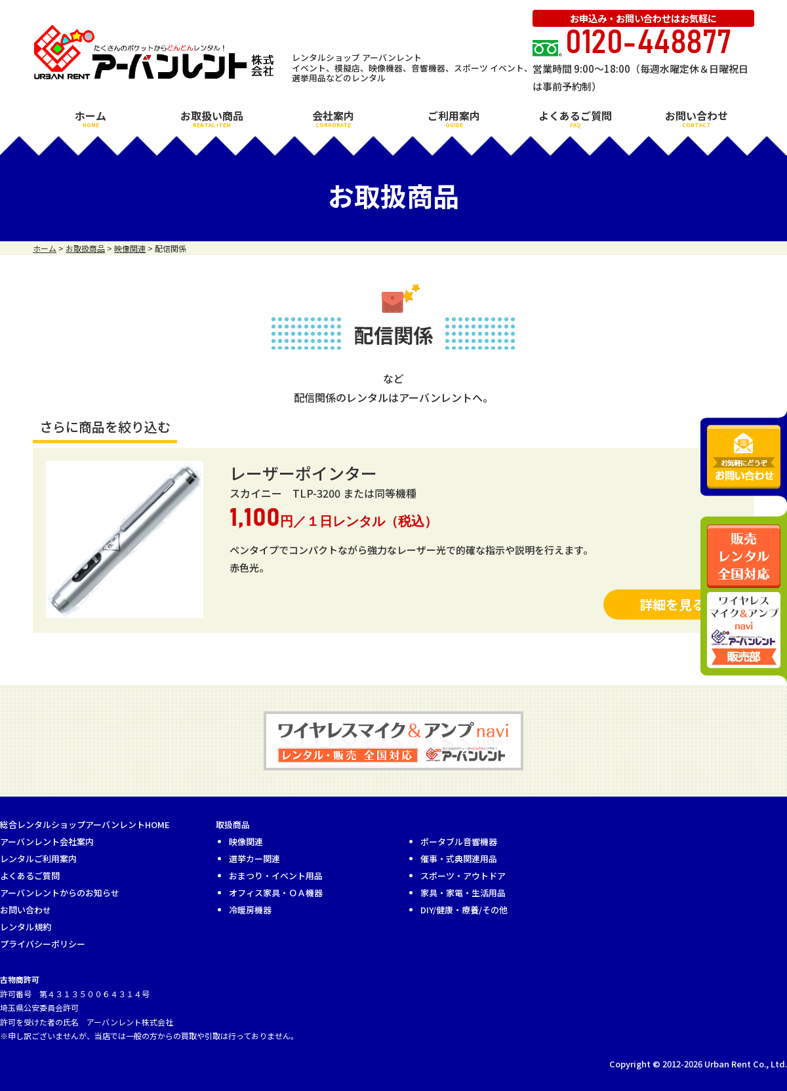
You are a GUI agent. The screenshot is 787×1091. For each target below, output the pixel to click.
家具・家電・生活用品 (463, 892)
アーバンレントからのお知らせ (59, 892)
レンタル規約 (25, 927)
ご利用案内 (454, 118)
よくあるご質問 (575, 118)
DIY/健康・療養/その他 (464, 909)
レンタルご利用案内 (38, 858)
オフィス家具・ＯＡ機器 (276, 892)
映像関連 (246, 841)
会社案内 (333, 118)
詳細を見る (672, 604)
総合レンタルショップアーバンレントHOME (85, 824)
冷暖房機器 (250, 909)
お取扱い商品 (212, 118)
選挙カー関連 (254, 858)
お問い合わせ (696, 118)
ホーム (90, 118)
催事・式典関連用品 (458, 858)
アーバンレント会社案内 (47, 841)
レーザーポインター (303, 473)
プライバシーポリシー (42, 944)
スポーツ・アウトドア (463, 875)
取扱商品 (233, 824)
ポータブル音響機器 (458, 841)
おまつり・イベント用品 (276, 875)
